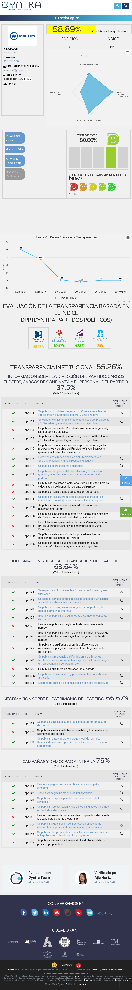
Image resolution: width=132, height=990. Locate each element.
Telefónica (95, 970)
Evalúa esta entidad (13, 138)
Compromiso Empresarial (112, 970)
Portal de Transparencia (13, 160)
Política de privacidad (76, 984)
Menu (125, 9)
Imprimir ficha (14, 149)
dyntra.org (74, 976)
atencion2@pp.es (13, 70)
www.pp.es (10, 52)
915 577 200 (11, 61)
